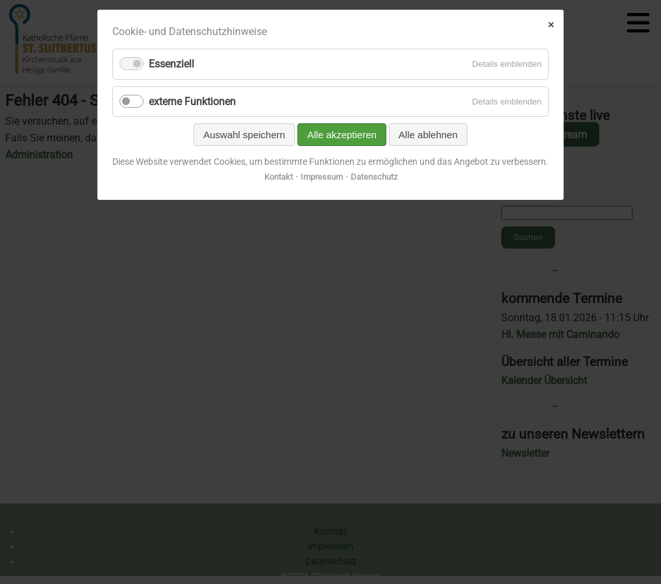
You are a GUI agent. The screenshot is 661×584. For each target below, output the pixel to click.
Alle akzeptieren (342, 134)
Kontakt (278, 177)
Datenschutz (374, 177)
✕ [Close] (551, 24)
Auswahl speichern (244, 134)
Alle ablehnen (428, 134)
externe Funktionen (192, 101)
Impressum (322, 177)
